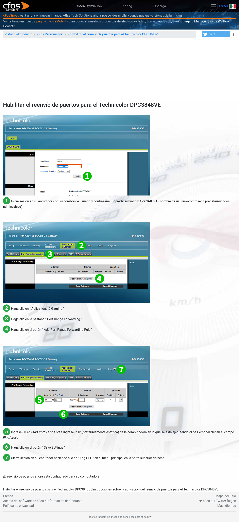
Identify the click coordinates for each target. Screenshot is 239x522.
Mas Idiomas (226, 506)
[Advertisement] (119, 71)
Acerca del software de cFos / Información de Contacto (43, 501)
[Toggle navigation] (214, 6)
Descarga (159, 6)
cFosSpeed (11, 15)
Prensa (8, 496)
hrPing (127, 6)
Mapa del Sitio (226, 496)
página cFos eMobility (52, 21)
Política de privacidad (18, 506)
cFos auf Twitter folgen (217, 501)
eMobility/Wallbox (90, 6)
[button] (216, 34)
